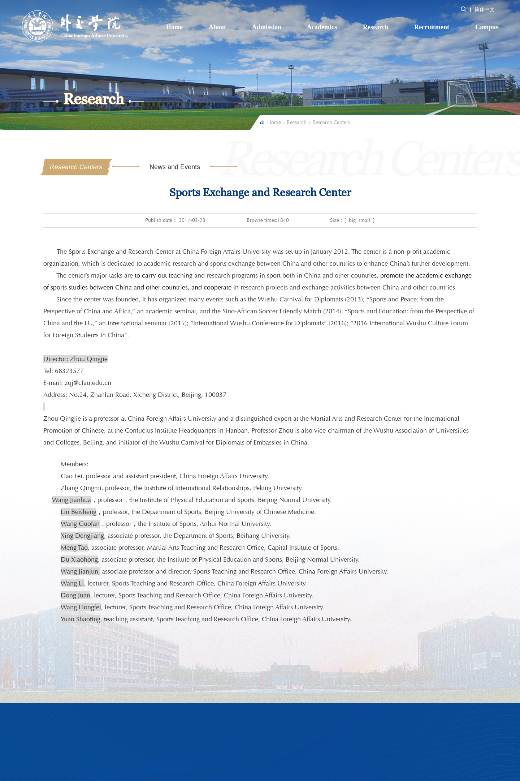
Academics (322, 27)
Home (174, 27)
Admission (266, 27)
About (217, 27)
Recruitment (431, 27)
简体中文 (484, 9)
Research (376, 27)
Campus (486, 27)
